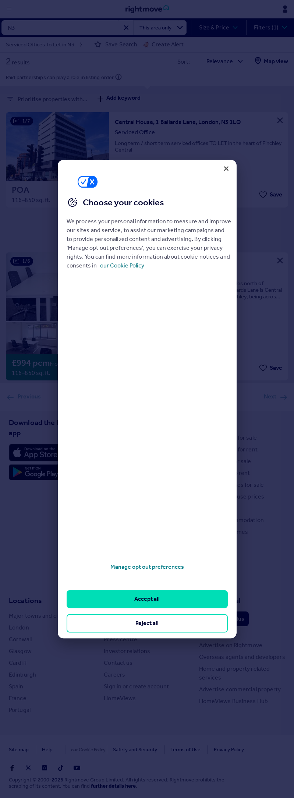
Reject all (147, 623)
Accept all (147, 599)
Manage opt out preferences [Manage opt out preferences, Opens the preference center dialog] (147, 566)
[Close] (226, 168)
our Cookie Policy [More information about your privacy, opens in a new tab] (122, 265)
